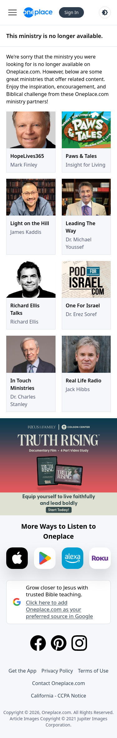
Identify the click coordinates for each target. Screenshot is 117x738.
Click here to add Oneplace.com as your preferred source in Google (59, 609)
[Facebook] (38, 643)
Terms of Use (93, 670)
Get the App (22, 670)
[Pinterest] (58, 643)
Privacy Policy (57, 670)
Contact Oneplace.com (58, 683)
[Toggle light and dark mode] (105, 12)
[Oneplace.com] (37, 12)
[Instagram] (79, 643)
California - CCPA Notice (58, 695)
